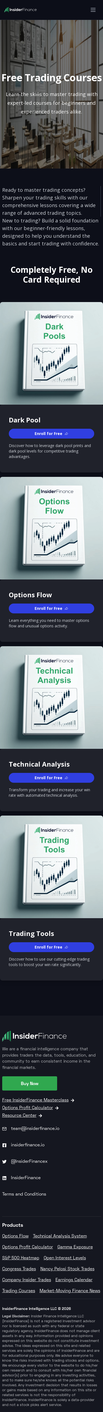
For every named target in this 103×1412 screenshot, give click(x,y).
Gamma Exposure (75, 1247)
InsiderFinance (21, 1178)
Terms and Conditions (24, 1194)
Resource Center (22, 1116)
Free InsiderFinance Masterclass (38, 1100)
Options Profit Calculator (30, 1108)
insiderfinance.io (23, 1145)
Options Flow (15, 1236)
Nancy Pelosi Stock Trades (67, 1269)
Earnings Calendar (74, 1280)
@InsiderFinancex (25, 1161)
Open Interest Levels (65, 1258)
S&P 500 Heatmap (20, 1258)
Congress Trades (19, 1269)
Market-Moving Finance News (70, 1291)
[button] (51, 434)
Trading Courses (18, 1291)
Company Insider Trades (26, 1280)
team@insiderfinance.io (30, 1129)
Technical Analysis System (60, 1236)
